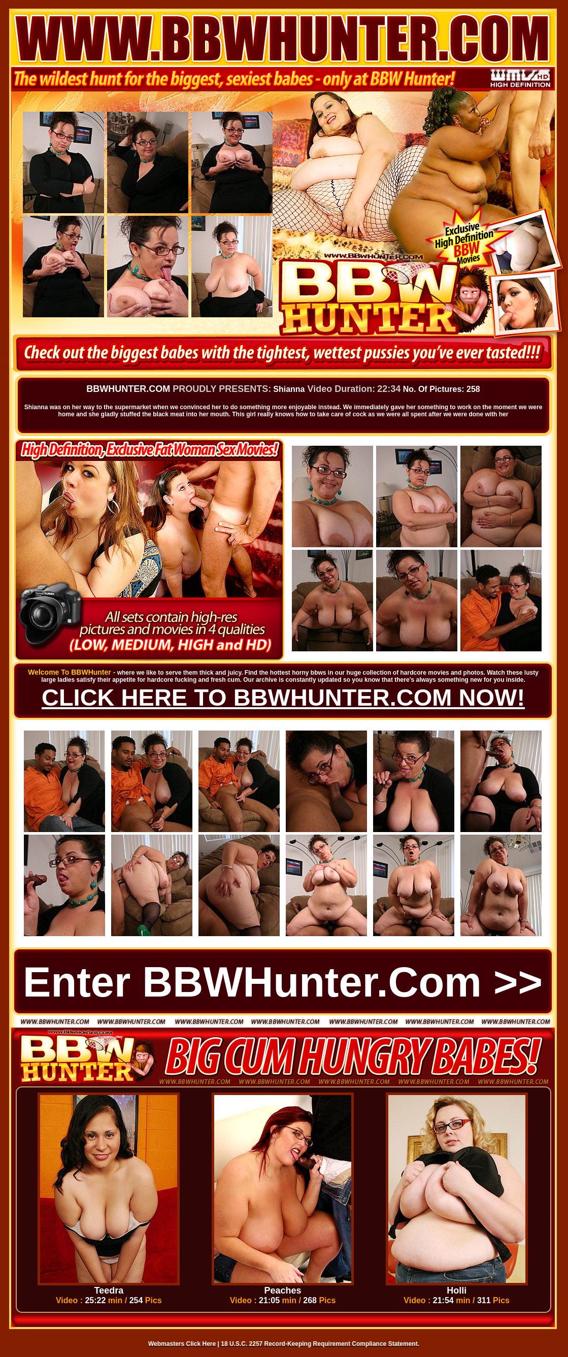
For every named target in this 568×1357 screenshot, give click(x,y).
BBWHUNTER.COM (128, 389)
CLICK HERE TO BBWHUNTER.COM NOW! (283, 697)
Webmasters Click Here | (184, 1343)
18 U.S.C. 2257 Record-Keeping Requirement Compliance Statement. (320, 1343)
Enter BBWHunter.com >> (283, 982)
